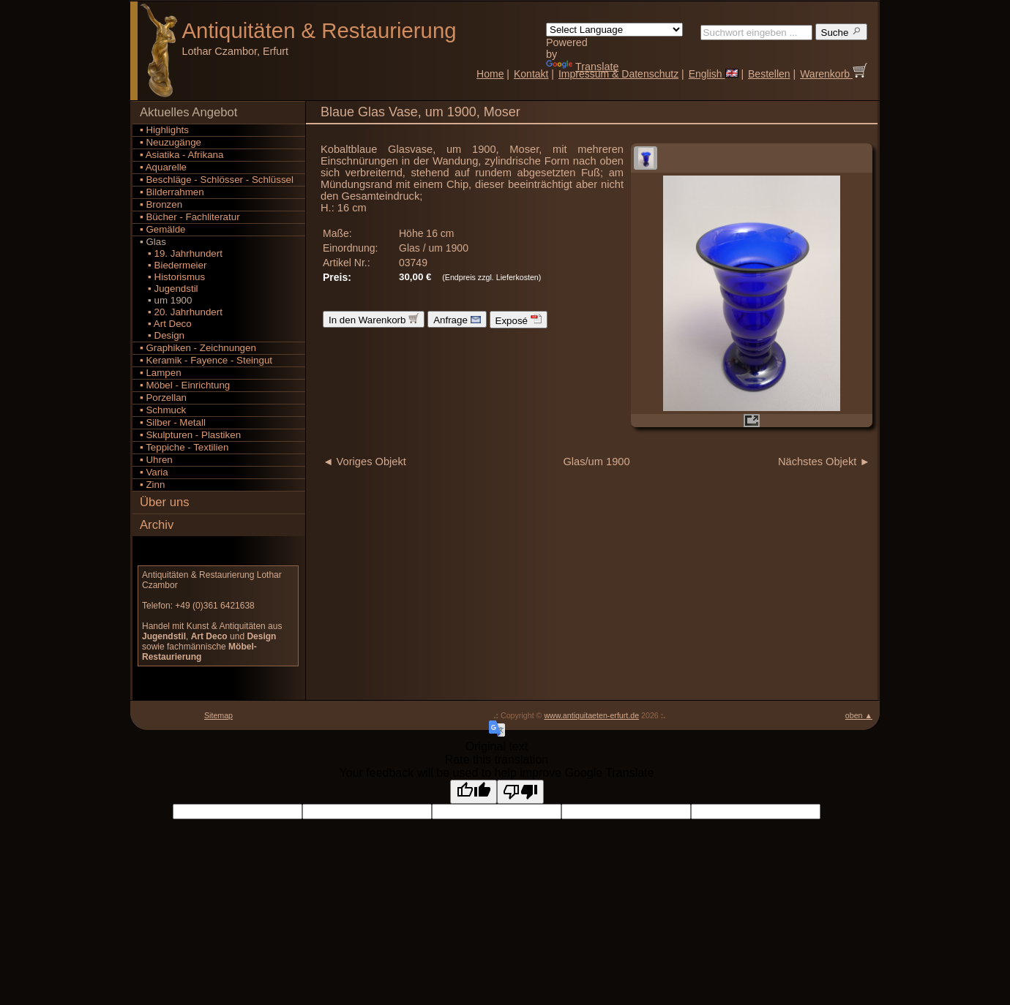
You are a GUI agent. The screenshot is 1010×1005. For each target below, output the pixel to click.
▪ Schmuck (163, 409)
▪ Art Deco (166, 323)
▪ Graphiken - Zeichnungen (198, 347)
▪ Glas (153, 241)
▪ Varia (154, 472)
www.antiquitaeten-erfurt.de (591, 715)
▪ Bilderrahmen (172, 192)
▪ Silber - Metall (173, 422)
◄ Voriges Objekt (364, 461)
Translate (582, 66)
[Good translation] (473, 792)
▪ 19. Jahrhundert (181, 253)
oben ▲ (858, 715)
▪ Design (162, 335)
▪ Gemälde (163, 229)
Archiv (156, 525)
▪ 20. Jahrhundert (181, 311)
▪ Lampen (161, 372)
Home (490, 74)
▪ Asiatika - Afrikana (181, 154)
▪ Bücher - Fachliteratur (190, 216)
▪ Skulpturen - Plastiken (190, 434)
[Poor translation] (520, 792)
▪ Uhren (156, 459)
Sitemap (218, 715)
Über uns (165, 502)
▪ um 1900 (166, 300)
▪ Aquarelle (163, 167)
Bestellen (769, 74)
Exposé (518, 319)
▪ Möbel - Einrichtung (185, 385)
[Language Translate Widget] (614, 30)
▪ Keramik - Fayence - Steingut (206, 360)
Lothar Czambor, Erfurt (235, 51)
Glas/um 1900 (596, 461)
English (713, 74)
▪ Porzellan (163, 397)
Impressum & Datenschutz (618, 74)
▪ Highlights (164, 129)
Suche (841, 32)
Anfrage (456, 319)
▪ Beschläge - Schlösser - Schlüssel (216, 179)
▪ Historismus (172, 276)
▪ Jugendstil (169, 288)
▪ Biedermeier (173, 265)
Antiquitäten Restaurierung (319, 30)
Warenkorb (833, 74)
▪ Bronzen (161, 204)
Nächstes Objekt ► (824, 461)
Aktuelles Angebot (188, 112)
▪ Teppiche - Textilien (184, 447)
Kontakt (531, 74)
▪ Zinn (152, 484)
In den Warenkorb (374, 319)
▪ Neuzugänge (170, 142)
